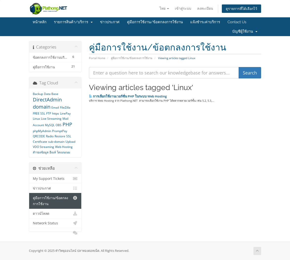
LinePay (65, 113)
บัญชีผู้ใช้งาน (244, 31)
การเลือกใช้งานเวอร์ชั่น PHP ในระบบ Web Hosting (128, 96)
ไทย (164, 8)
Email (55, 107)
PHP (67, 124)
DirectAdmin (47, 99)
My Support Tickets (55, 179)
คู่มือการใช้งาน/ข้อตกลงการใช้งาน (155, 22)
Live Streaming (51, 119)
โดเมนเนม (63, 152)
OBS (59, 125)
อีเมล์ (52, 152)
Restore (60, 136)
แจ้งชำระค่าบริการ (205, 22)
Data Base (51, 94)
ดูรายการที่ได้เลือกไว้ (241, 8)
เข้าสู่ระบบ (183, 8)
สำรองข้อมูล (40, 152)
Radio (50, 136)
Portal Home (97, 58)
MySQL (50, 125)
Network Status (55, 223)
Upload (70, 142)
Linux (36, 119)
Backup (38, 94)
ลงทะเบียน (205, 8)
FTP (48, 113)
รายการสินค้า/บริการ (73, 22)
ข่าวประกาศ (110, 22)
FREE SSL (39, 113)
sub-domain (56, 142)
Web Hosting (64, 147)
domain (41, 106)
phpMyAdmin (42, 131)
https (55, 113)
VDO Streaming (43, 147)
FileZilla (65, 107)
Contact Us (237, 22)
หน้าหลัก (39, 22)
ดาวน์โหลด (55, 213)
